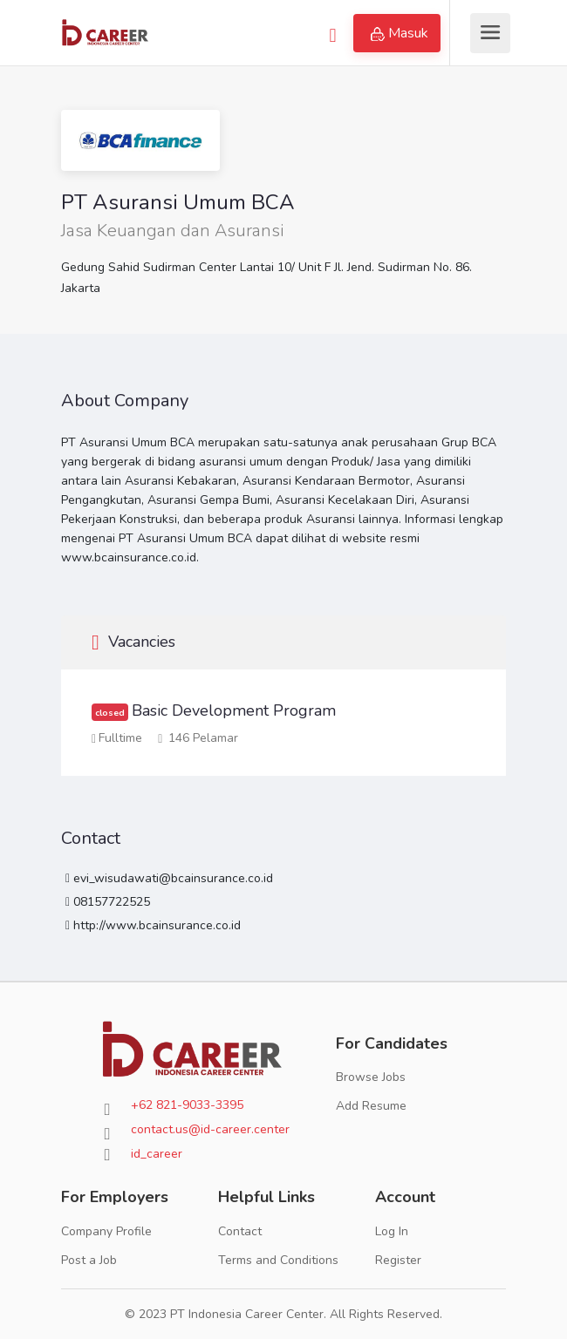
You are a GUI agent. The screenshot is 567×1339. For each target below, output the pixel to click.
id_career (156, 1153)
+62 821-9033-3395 (187, 1105)
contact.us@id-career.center (210, 1129)
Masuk (399, 33)
